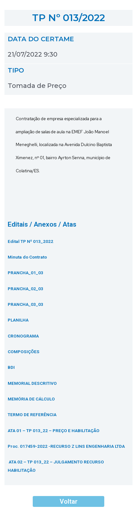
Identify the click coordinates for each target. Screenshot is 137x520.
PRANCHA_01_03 (25, 272)
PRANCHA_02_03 (25, 288)
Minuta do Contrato (27, 257)
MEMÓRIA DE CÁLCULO (31, 398)
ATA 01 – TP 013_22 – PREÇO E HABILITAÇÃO (53, 430)
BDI (11, 367)
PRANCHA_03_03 (25, 304)
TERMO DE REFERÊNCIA (32, 414)
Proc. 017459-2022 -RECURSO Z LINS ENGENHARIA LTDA (66, 446)
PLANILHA (18, 319)
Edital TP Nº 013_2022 (30, 241)
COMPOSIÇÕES (23, 351)
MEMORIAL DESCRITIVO (32, 383)
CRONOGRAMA (23, 335)
